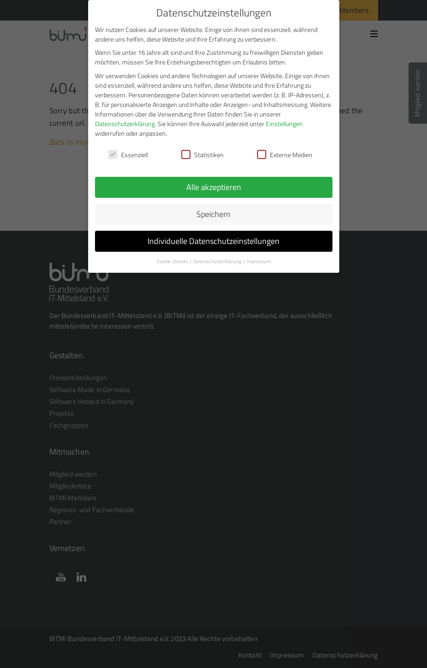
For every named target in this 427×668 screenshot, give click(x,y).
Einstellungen (284, 117)
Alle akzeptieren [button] (213, 181)
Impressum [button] (259, 255)
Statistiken (202, 148)
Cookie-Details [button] (173, 255)
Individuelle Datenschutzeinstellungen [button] (213, 234)
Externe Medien (284, 148)
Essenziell (128, 148)
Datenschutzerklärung (125, 117)
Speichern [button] (213, 207)
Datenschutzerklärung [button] (217, 255)
